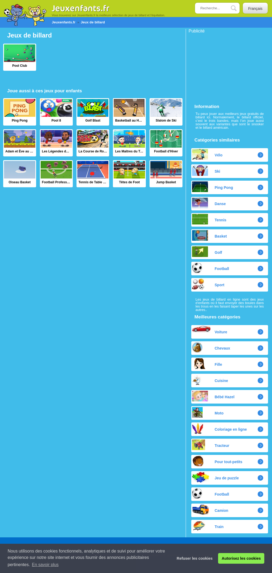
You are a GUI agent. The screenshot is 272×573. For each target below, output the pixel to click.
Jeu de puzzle (215, 477)
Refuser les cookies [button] (194, 558)
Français (255, 8)
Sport (208, 284)
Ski (206, 170)
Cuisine (210, 380)
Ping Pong (212, 186)
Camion (210, 509)
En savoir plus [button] (45, 564)
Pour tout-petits (217, 461)
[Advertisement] (228, 66)
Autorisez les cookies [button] (241, 558)
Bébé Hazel (213, 396)
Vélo (207, 154)
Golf (207, 251)
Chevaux (211, 347)
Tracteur (210, 444)
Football (210, 268)
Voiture (209, 330)
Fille (207, 363)
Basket (209, 235)
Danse (209, 203)
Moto (207, 412)
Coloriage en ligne (219, 428)
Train (207, 526)
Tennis (209, 219)
